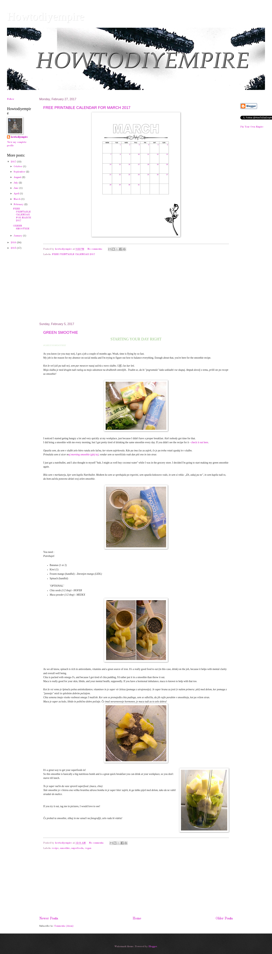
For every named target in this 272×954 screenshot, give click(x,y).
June (16, 188)
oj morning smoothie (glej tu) (83, 454)
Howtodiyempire (45, 16)
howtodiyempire (19, 137)
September (20, 172)
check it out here (199, 442)
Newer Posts (48, 918)
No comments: (95, 249)
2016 (14, 242)
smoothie (65, 848)
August (18, 177)
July (16, 183)
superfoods (77, 848)
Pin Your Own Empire (251, 127)
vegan (88, 848)
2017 (14, 162)
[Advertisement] (136, 290)
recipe (55, 848)
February (19, 204)
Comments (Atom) (63, 926)
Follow (10, 99)
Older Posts (224, 918)
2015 (14, 248)
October (18, 166)
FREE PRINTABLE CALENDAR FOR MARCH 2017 (86, 107)
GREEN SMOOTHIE (60, 332)
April (17, 193)
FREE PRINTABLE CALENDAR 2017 (73, 254)
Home (137, 918)
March (17, 199)
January (18, 236)
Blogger (153, 946)
